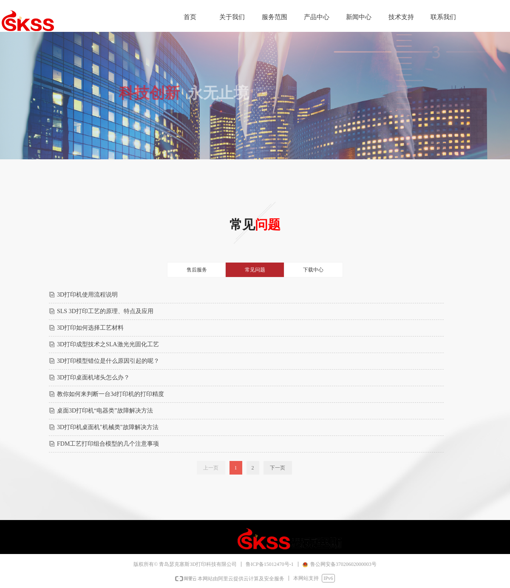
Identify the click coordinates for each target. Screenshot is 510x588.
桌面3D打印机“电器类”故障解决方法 (105, 410)
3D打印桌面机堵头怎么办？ (93, 377)
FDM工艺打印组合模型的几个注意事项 (108, 444)
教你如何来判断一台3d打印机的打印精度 (110, 394)
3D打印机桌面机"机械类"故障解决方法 (108, 427)
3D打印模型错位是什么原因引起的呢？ (108, 361)
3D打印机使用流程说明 (87, 294)
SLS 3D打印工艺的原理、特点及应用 (105, 311)
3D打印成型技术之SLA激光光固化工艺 (108, 344)
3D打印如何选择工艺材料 (90, 328)
